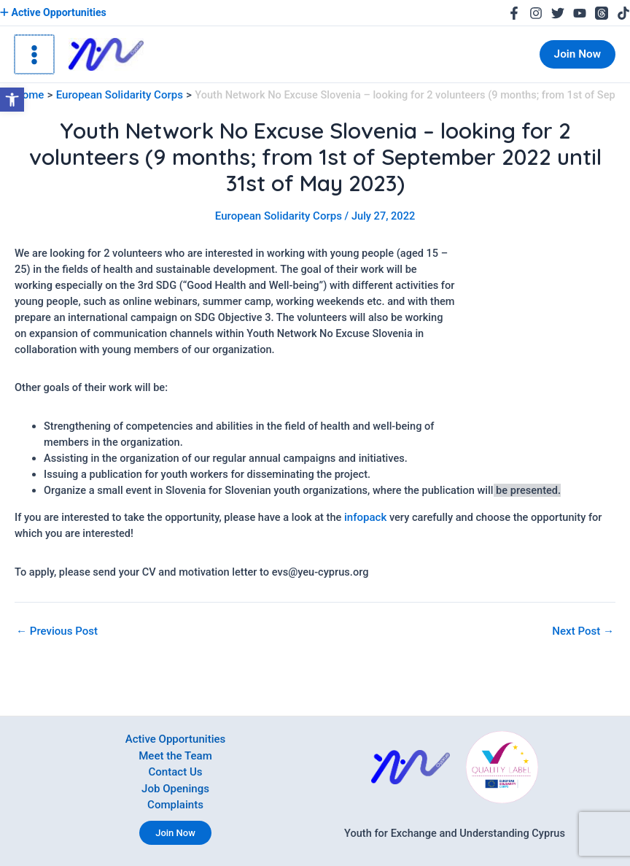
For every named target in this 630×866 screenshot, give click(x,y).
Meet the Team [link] (175, 757)
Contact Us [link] (175, 773)
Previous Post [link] (56, 630)
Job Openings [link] (176, 789)
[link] (12, 100)
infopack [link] (365, 515)
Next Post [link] (584, 630)
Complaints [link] (175, 805)
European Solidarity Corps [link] (278, 216)
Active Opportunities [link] (52, 12)
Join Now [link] (175, 832)
